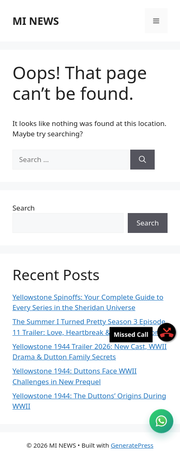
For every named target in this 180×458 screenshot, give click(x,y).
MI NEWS (35, 21)
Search (23, 208)
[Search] (142, 160)
